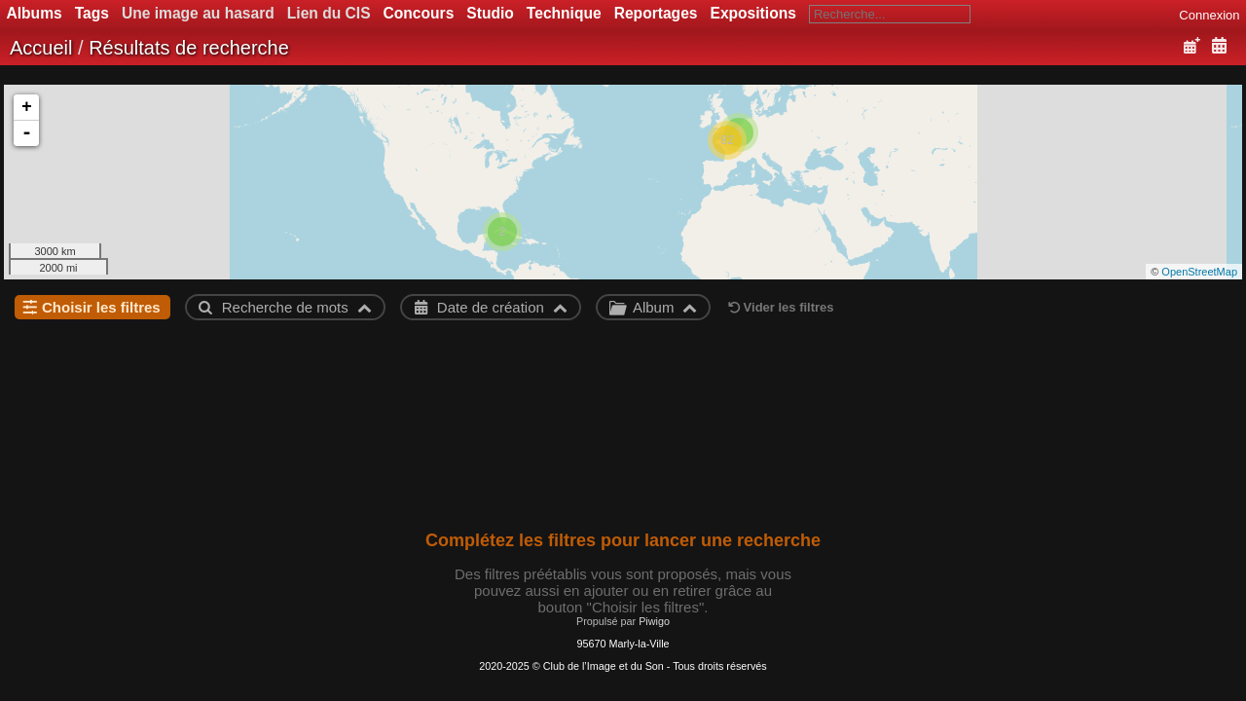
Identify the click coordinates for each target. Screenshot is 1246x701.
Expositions (752, 13)
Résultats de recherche (189, 47)
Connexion (1209, 15)
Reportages (656, 13)
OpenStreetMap (1199, 271)
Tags (92, 13)
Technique (564, 13)
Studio (490, 13)
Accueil (41, 47)
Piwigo (654, 621)
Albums (34, 13)
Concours (419, 13)
